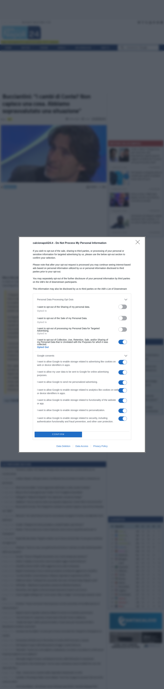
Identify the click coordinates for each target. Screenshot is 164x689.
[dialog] (82, 344)
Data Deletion (63, 446)
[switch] (122, 307)
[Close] (139, 243)
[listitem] (82, 299)
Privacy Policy (100, 446)
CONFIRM (58, 434)
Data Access (81, 446)
